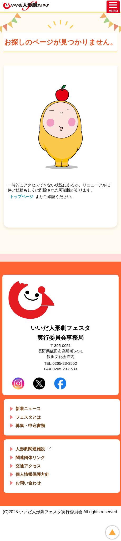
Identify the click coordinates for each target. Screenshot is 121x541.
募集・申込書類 (30, 425)
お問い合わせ (28, 483)
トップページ (21, 196)
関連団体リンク (30, 457)
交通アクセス (28, 466)
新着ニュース (28, 408)
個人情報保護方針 (32, 474)
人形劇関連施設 (30, 449)
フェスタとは (28, 417)
